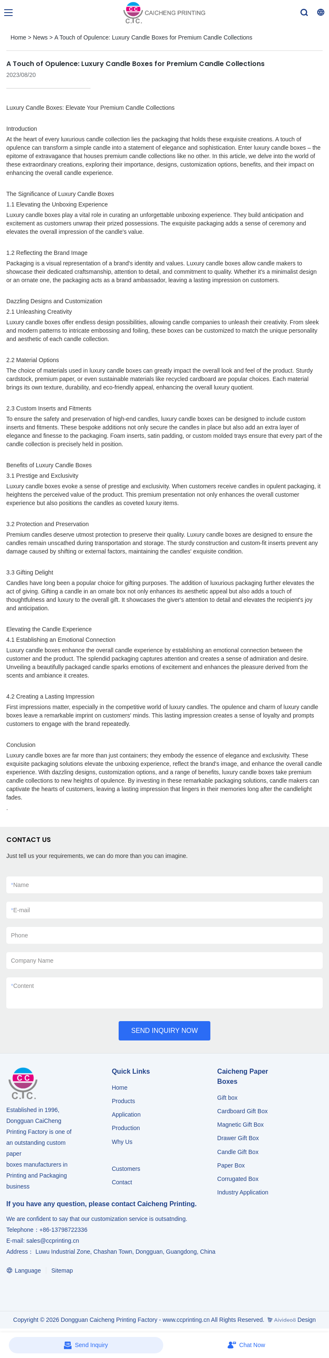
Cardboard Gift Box (242, 1111)
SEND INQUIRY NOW (164, 1030)
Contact (122, 1182)
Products (124, 1101)
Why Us (122, 1141)
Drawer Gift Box (238, 1138)
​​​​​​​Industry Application (242, 1192)
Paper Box (230, 1165)
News (40, 37)
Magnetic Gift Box (240, 1124)
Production (126, 1128)
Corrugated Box (237, 1178)
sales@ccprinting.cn (52, 1240)
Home (18, 37)
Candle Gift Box (237, 1152)
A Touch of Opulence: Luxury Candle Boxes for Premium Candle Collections (153, 37)
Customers (126, 1168)
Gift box (227, 1097)
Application (126, 1114)
